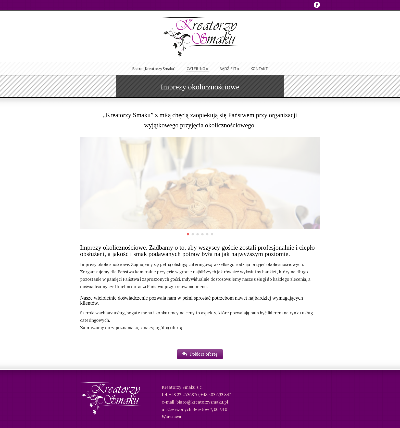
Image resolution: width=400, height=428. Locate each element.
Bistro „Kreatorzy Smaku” (154, 68)
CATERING (197, 68)
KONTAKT (259, 68)
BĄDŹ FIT (229, 68)
